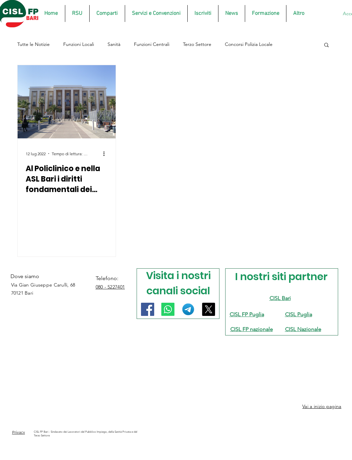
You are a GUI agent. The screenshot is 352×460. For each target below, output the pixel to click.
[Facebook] (147, 309)
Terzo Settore (197, 44)
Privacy (18, 432)
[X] (208, 309)
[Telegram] (188, 309)
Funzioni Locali (78, 44)
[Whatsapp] (167, 309)
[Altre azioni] (106, 154)
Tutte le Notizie (33, 44)
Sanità (114, 44)
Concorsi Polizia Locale (249, 44)
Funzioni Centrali (151, 44)
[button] (326, 45)
